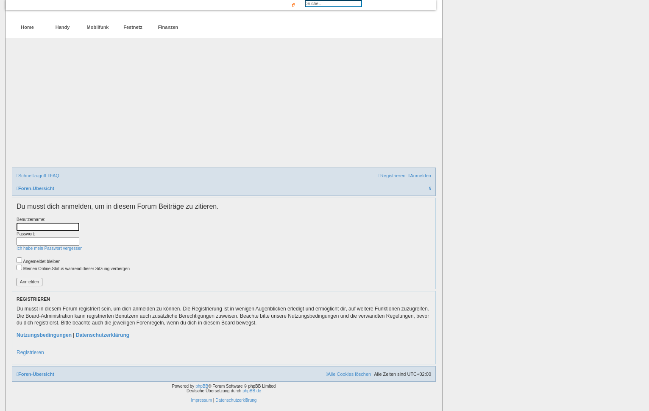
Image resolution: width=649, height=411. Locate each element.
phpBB (201, 386)
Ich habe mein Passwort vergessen (50, 248)
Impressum (201, 400)
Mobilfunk (98, 27)
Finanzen (168, 27)
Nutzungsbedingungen (44, 335)
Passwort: (26, 234)
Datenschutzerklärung (102, 335)
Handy (63, 27)
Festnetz (132, 27)
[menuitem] (53, 176)
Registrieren (30, 352)
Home (27, 27)
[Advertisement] (224, 104)
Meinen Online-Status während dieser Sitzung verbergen (73, 268)
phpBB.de (251, 391)
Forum (203, 27)
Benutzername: (31, 219)
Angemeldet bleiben (39, 261)
